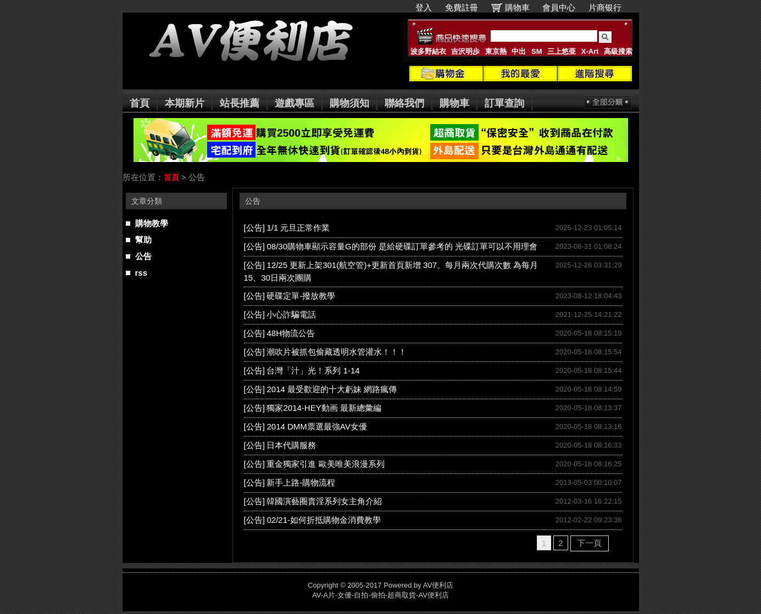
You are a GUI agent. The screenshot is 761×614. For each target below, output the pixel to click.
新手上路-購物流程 (300, 482)
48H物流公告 (290, 333)
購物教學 (151, 223)
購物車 (517, 7)
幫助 (143, 239)
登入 (423, 7)
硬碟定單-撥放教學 (300, 295)
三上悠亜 (561, 51)
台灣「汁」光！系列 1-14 (312, 370)
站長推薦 (239, 103)
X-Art (590, 51)
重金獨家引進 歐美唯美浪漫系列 (325, 463)
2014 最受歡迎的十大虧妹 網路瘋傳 (331, 389)
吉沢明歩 (465, 51)
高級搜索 (618, 51)
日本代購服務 (291, 445)
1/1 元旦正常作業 (298, 227)
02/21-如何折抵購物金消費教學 (323, 519)
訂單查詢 (504, 103)
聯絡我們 (404, 103)
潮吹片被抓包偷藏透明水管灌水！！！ (336, 351)
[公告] (254, 227)
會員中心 (558, 7)
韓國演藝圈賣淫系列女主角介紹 (324, 501)
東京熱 (496, 51)
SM (536, 51)
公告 (143, 256)
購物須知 (349, 103)
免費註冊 (461, 7)
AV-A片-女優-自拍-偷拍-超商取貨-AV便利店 (380, 595)
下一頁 (589, 543)
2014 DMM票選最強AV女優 (316, 426)
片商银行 (609, 7)
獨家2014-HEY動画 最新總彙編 (323, 407)
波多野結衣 (428, 51)
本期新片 (184, 103)
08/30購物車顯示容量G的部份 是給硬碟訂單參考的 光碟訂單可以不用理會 (401, 246)
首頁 (139, 103)
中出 (519, 51)
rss (141, 272)
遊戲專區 (294, 103)
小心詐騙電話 (291, 314)
